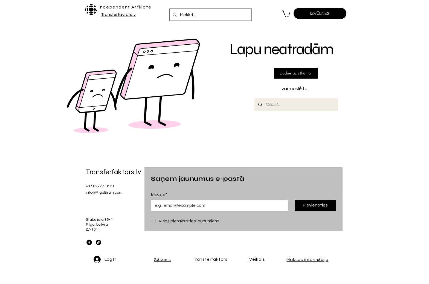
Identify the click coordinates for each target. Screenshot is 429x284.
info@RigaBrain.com (104, 192)
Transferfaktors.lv (118, 14)
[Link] (98, 242)
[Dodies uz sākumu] (296, 73)
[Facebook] (89, 242)
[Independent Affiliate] (125, 7)
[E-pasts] (218, 205)
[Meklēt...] (210, 15)
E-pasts (159, 194)
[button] (286, 13)
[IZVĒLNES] (320, 13)
